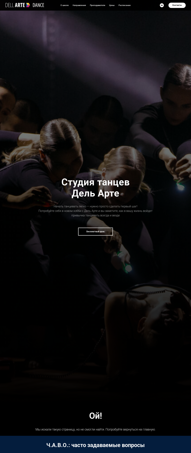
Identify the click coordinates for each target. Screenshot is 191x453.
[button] (95, 232)
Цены (112, 5)
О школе (64, 5)
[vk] (162, 5)
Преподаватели (97, 5)
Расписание (125, 5)
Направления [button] (79, 5)
